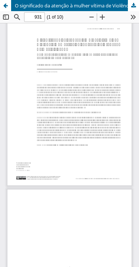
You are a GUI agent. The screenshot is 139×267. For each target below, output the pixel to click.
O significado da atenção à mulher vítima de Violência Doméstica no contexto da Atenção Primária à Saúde (77, 5)
